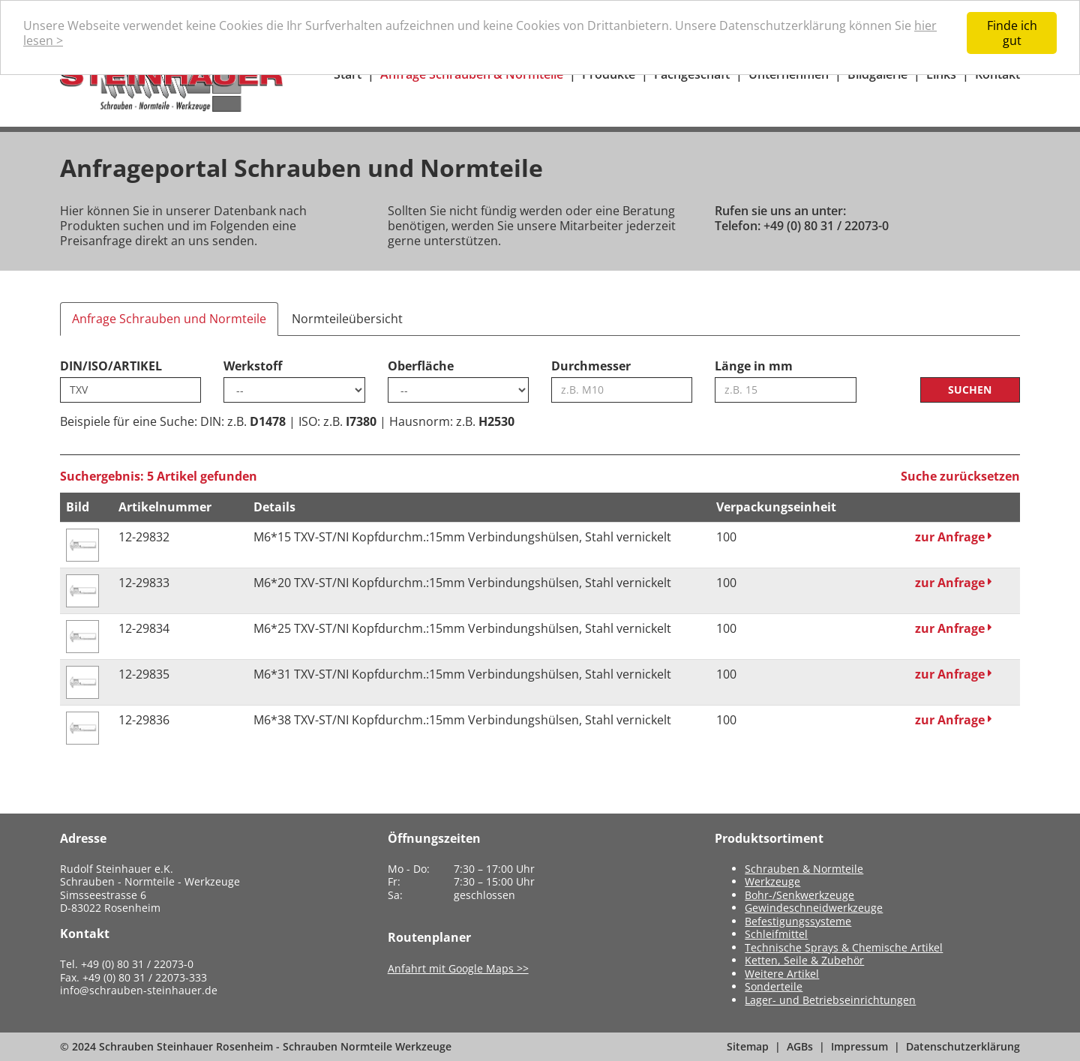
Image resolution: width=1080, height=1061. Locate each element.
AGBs (800, 1046)
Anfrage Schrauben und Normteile (169, 318)
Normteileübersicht (347, 318)
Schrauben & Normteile (804, 869)
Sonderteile (773, 986)
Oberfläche (421, 365)
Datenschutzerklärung (963, 1046)
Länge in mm (754, 365)
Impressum (859, 1046)
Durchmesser (591, 365)
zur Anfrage (953, 537)
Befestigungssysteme (798, 921)
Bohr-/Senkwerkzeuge (799, 895)
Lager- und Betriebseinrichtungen (830, 1000)
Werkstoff (253, 365)
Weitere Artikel (782, 974)
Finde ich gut (1012, 33)
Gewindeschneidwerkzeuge (814, 908)
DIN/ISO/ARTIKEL (111, 365)
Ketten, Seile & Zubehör (804, 960)
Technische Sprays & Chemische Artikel (844, 947)
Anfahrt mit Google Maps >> (458, 968)
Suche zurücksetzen (960, 476)
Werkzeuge (772, 881)
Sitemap (748, 1046)
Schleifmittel (776, 934)
